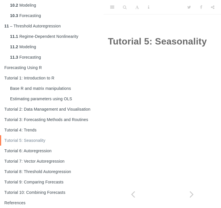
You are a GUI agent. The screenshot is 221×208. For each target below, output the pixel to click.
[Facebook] (201, 7)
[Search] (125, 7)
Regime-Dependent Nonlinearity (44, 36)
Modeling (23, 5)
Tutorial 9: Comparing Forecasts (34, 182)
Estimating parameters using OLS (41, 98)
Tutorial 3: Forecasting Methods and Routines (46, 119)
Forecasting (25, 15)
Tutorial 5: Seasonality (24, 140)
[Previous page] (133, 194)
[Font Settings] (137, 7)
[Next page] (191, 194)
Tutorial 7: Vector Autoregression (34, 161)
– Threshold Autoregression (32, 26)
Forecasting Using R (23, 67)
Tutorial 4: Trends (20, 130)
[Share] (213, 7)
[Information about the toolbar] (149, 7)
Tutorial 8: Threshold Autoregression (37, 171)
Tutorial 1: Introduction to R (29, 78)
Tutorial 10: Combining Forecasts (34, 192)
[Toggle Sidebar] (112, 7)
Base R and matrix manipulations (40, 88)
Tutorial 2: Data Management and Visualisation (47, 109)
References (15, 202)
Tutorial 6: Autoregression (28, 150)
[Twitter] (189, 7)
